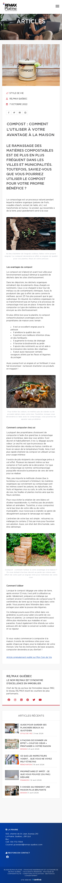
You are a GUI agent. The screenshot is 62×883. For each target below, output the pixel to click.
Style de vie (15, 93)
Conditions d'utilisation (33, 873)
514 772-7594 (16, 842)
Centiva (36, 880)
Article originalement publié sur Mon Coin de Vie (29, 657)
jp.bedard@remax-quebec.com (28, 845)
